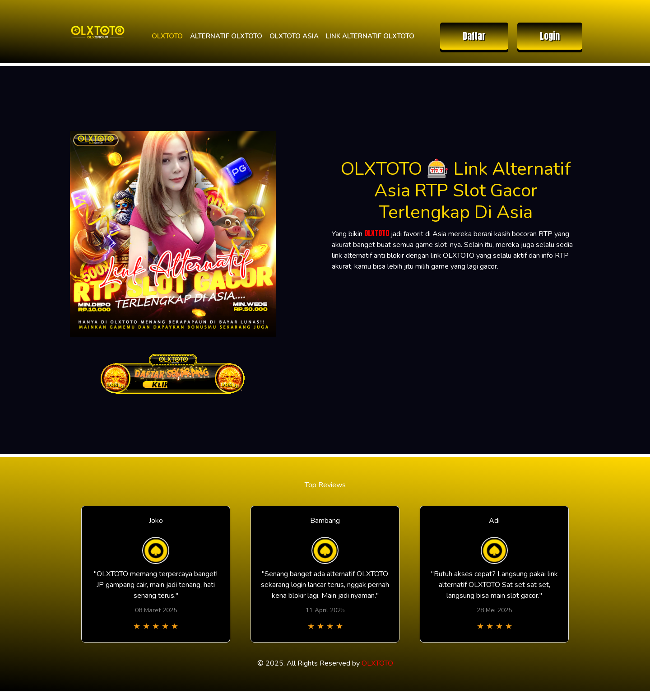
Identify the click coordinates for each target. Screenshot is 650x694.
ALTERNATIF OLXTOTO (226, 36)
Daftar (474, 36)
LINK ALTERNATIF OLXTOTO (370, 36)
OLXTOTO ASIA (294, 36)
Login (550, 36)
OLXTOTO (167, 36)
